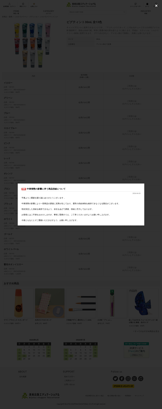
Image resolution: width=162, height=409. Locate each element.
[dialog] (81, 204)
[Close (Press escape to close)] (156, 6)
